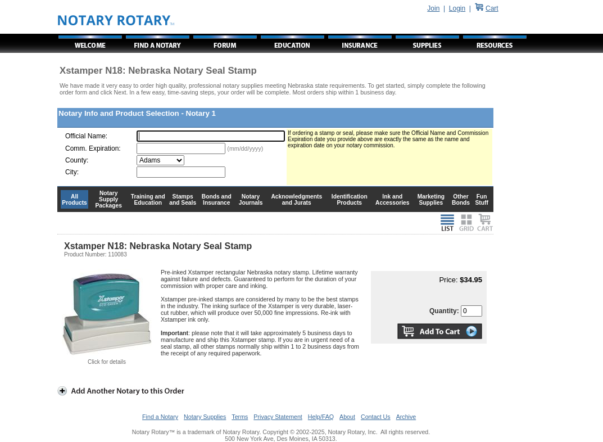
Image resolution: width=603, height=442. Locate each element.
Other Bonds (461, 199)
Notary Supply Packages (109, 199)
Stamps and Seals (182, 199)
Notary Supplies (205, 416)
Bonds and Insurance (217, 199)
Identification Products (350, 199)
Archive (406, 416)
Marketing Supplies (431, 199)
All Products (74, 199)
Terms (240, 416)
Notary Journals (251, 199)
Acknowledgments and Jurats (296, 199)
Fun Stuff (481, 199)
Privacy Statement (277, 416)
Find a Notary (160, 416)
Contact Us (376, 416)
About (347, 416)
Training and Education (148, 199)
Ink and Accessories (392, 199)
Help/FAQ (321, 416)
